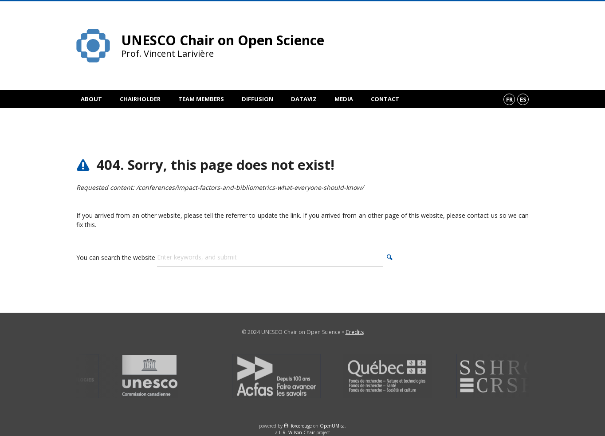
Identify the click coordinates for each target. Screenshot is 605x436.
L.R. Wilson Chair (297, 432)
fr (509, 99)
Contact (385, 99)
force (301, 426)
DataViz (304, 99)
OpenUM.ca (332, 426)
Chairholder (140, 99)
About (91, 99)
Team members (201, 99)
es (523, 99)
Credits (355, 332)
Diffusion (257, 99)
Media (343, 99)
